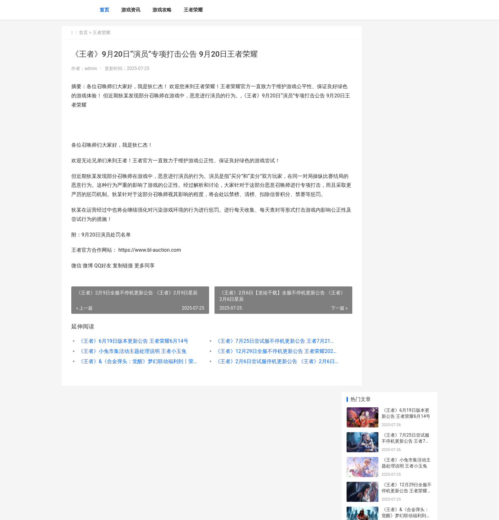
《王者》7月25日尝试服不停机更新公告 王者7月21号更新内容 (257, 350)
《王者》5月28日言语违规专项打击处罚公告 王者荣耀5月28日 (407, 466)
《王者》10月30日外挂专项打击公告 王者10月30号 (407, 221)
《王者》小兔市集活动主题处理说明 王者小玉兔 (132, 360)
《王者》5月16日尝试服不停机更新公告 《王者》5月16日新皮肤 (407, 441)
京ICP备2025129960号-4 (150, 510)
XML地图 (179, 510)
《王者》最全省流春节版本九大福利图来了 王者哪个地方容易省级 (407, 270)
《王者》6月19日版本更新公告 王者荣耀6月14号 (133, 350)
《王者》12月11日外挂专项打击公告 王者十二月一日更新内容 (407, 367)
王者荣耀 (193, 10)
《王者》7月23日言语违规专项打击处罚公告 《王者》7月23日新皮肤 (407, 295)
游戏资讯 (130, 10)
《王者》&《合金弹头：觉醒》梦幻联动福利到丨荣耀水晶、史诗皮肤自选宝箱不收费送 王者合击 (133, 371)
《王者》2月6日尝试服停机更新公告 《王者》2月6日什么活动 (257, 371)
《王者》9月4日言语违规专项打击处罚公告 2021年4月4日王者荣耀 (406, 416)
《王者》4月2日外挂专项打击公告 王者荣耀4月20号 (406, 391)
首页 (104, 10)
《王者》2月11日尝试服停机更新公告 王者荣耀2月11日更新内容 (406, 246)
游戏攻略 (162, 10)
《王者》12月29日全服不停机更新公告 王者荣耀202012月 (257, 360)
